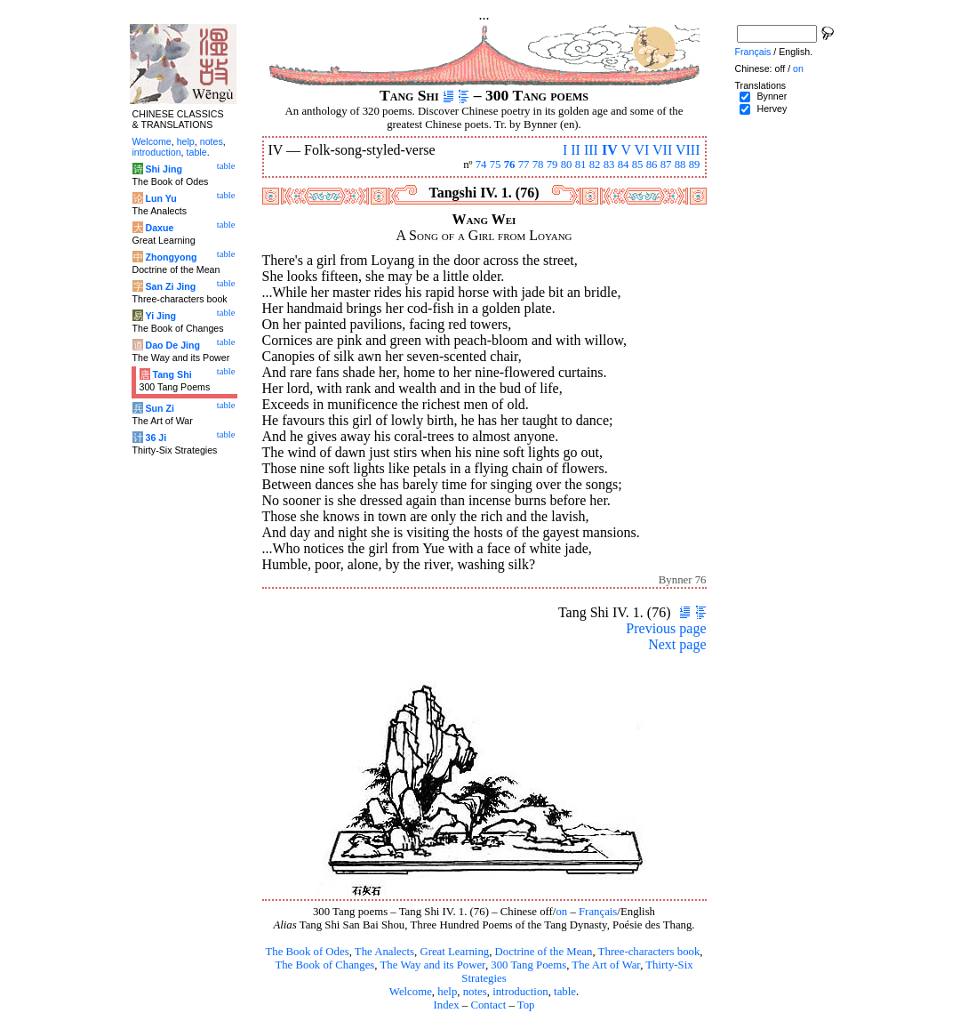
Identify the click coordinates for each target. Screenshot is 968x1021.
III (591, 149)
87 (666, 164)
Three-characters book (649, 951)
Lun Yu (160, 198)
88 (680, 164)
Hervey (771, 108)
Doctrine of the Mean (544, 951)
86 (652, 164)
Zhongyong (170, 257)
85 (638, 164)
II (575, 149)
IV (610, 149)
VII (662, 149)
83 (609, 164)
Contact (488, 1005)
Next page (677, 644)
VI (641, 149)
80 (566, 164)
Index (446, 1005)
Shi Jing (163, 169)
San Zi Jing (170, 286)
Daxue (159, 227)
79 (552, 164)
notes (475, 991)
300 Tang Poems (528, 965)
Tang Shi (171, 374)
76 (510, 164)
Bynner (771, 96)
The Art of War (606, 965)
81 (581, 164)
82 (595, 164)
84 (623, 164)
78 (538, 164)
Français (598, 911)
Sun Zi (159, 408)
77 (524, 164)
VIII (688, 149)
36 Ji (155, 437)
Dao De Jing (172, 345)
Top (526, 1005)
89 (694, 164)
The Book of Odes (306, 951)
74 (481, 164)
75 (495, 164)
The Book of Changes (324, 965)
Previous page (666, 628)
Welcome (410, 991)
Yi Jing (160, 315)
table (565, 991)
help (447, 991)
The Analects (384, 951)
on (561, 911)
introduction (520, 991)
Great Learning (454, 951)
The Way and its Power (432, 965)
